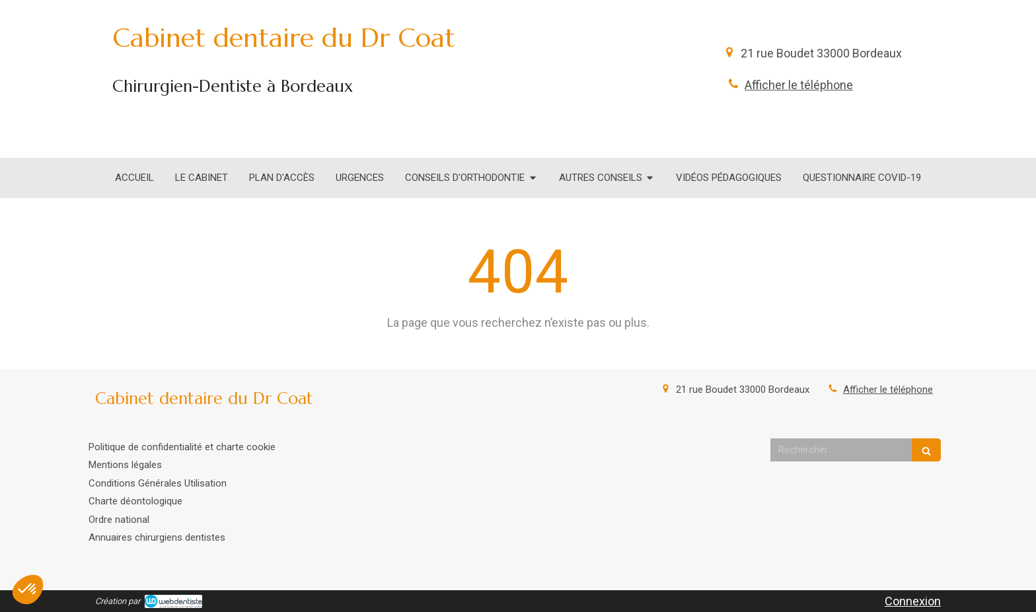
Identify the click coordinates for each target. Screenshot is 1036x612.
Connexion (913, 601)
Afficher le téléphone (799, 85)
